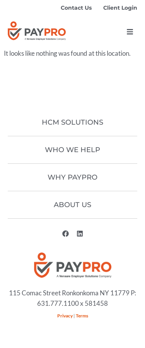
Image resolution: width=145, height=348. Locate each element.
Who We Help (72, 150)
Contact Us (76, 7)
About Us (72, 205)
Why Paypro (72, 177)
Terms (82, 316)
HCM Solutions (72, 122)
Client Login (120, 7)
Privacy (65, 316)
